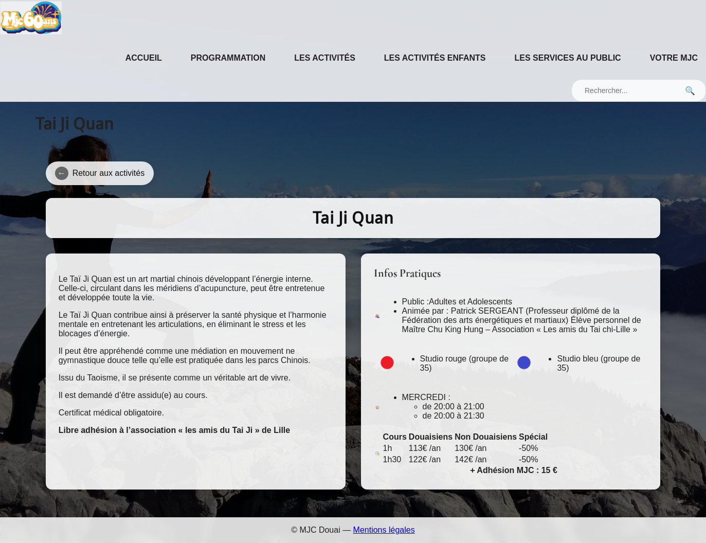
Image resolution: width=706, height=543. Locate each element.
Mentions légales (384, 530)
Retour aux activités (100, 173)
